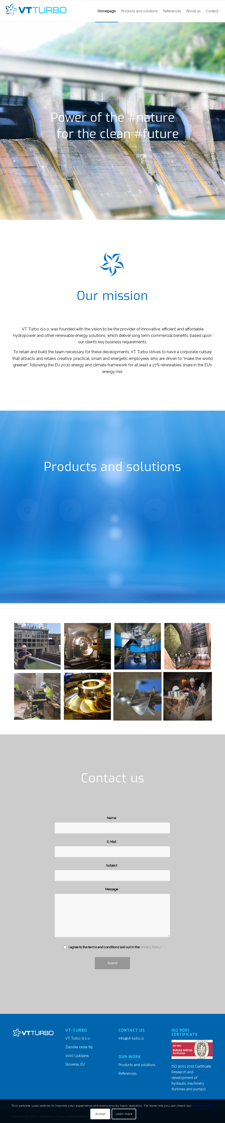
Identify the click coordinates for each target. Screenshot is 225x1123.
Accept (100, 1114)
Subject (112, 865)
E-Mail (112, 842)
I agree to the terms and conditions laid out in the (116, 947)
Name (112, 818)
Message (112, 889)
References (128, 1073)
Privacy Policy (150, 947)
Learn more (124, 1114)
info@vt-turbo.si (131, 1038)
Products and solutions (137, 1065)
